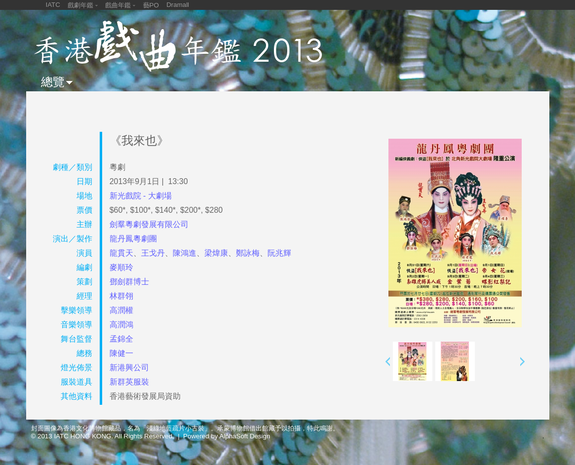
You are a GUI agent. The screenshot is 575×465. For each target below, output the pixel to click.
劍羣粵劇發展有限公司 (149, 224)
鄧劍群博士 (129, 281)
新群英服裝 (129, 382)
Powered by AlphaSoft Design (226, 436)
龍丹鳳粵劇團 (133, 238)
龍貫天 (121, 253)
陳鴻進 (184, 253)
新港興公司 (129, 367)
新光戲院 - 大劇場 (141, 196)
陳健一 (121, 353)
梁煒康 (216, 253)
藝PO (151, 5)
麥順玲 (121, 267)
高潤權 (121, 310)
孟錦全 (121, 339)
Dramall (177, 4)
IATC (53, 4)
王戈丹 (153, 253)
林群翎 (121, 296)
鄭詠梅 (248, 253)
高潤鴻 (121, 324)
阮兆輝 (279, 253)
